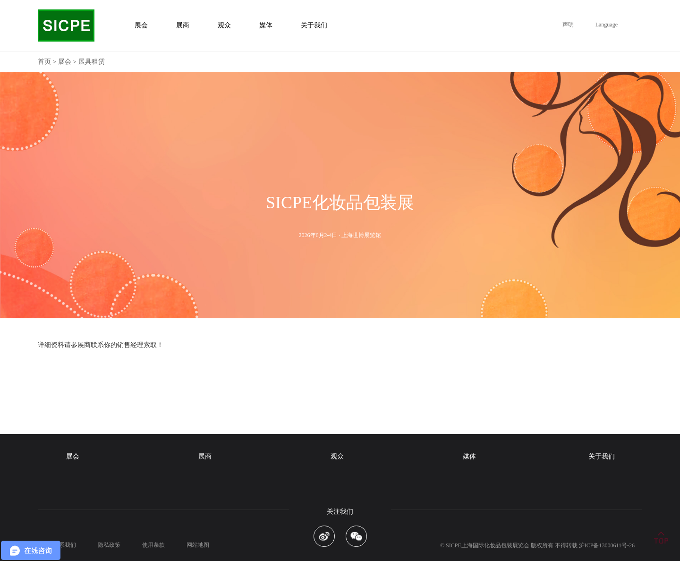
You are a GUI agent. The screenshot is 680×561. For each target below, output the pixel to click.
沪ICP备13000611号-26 (607, 545)
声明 (568, 24)
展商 (205, 456)
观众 (337, 456)
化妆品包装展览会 (506, 545)
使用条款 (153, 545)
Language (606, 24)
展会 (64, 61)
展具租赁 (91, 61)
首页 (44, 61)
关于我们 (601, 456)
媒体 (469, 456)
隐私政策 (109, 545)
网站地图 (198, 545)
